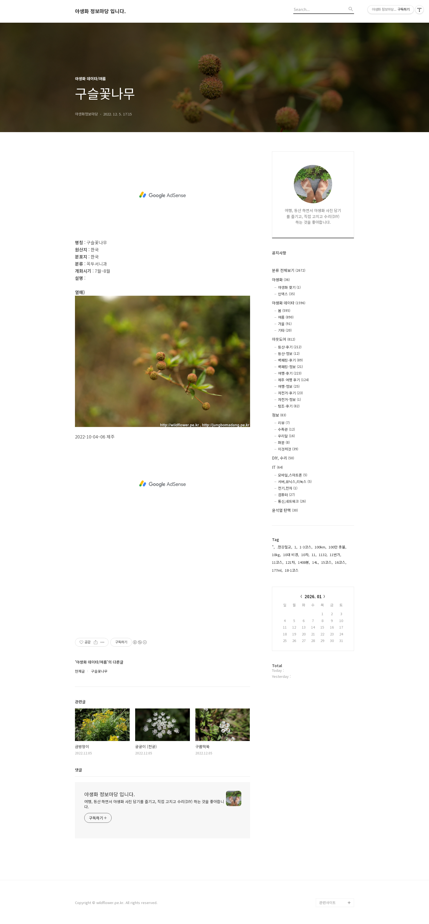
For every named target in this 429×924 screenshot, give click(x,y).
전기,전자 (287, 488)
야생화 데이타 (288, 303)
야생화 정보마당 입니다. (100, 11)
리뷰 (284, 422)
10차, (305, 554)
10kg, (276, 554)
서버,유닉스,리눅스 (295, 481)
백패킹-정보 (290, 366)
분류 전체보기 (288, 270)
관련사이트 (327, 902)
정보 (279, 415)
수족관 (286, 429)
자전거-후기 (290, 393)
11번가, (335, 554)
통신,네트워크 (292, 501)
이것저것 (288, 449)
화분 (284, 442)
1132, (323, 554)
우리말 (286, 435)
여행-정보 (289, 386)
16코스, (340, 562)
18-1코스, (292, 570)
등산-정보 (289, 353)
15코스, (327, 562)
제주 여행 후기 (293, 379)
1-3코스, (306, 547)
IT (277, 467)
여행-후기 (290, 373)
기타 (285, 330)
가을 (285, 323)
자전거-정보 (289, 399)
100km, (320, 547)
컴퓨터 (286, 494)
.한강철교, (284, 547)
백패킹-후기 (290, 360)
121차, (291, 562)
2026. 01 (313, 596)
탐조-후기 (289, 406)
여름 (286, 317)
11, (314, 554)
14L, (315, 562)
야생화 (281, 279)
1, (295, 547)
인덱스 (286, 294)
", (273, 547)
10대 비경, (291, 554)
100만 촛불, (337, 547)
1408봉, (304, 562)
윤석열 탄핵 (285, 510)
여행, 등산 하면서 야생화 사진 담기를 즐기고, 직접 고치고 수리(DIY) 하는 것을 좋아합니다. (154, 804)
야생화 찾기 (289, 287)
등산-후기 (290, 347)
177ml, (277, 570)
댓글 (78, 769)
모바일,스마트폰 (292, 475)
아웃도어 (283, 339)
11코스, (277, 562)
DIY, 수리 (283, 458)
